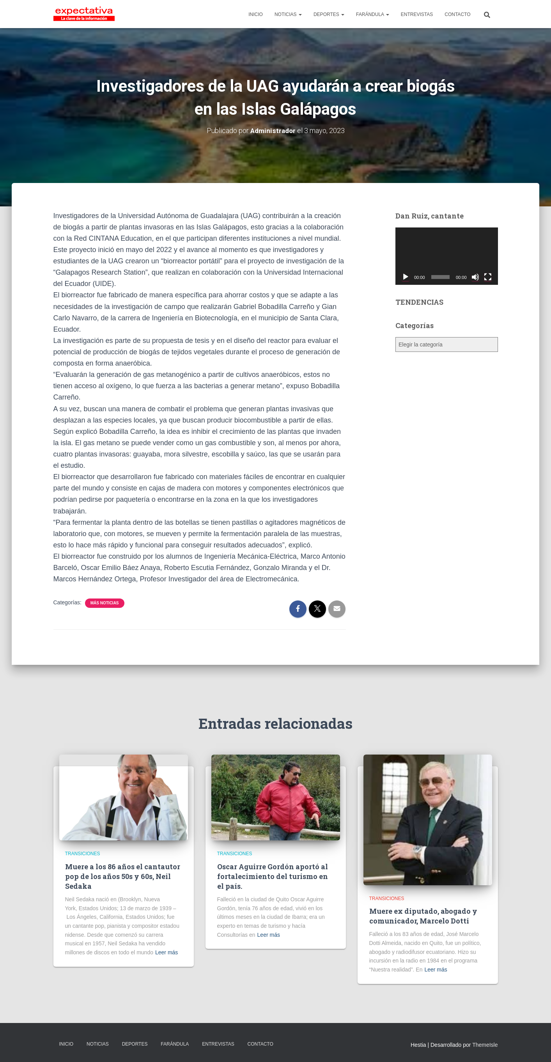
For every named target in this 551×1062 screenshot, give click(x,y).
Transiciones (82, 853)
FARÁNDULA (372, 14)
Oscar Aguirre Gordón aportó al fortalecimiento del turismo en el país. (272, 876)
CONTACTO (457, 14)
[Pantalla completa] (488, 277)
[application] (446, 256)
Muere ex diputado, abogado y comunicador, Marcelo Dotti (423, 915)
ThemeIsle (485, 1045)
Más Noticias (104, 603)
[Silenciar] (475, 277)
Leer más (166, 952)
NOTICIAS (288, 14)
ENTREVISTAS (417, 14)
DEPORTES (329, 14)
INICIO (255, 14)
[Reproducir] (405, 277)
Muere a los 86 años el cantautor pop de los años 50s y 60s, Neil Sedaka (122, 876)
